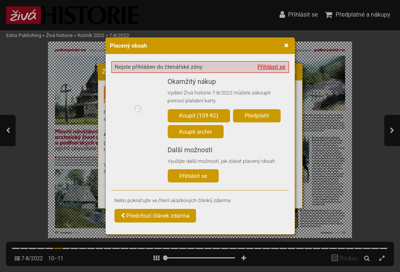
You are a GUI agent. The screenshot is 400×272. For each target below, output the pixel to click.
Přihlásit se (272, 66)
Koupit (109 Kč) (198, 115)
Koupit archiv (195, 131)
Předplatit (257, 115)
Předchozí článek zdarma (155, 215)
